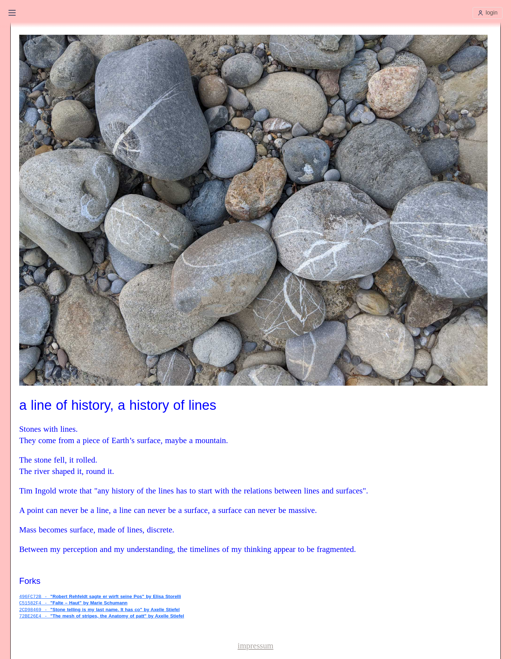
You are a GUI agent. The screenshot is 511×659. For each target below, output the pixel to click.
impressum (256, 645)
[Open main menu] (12, 13)
